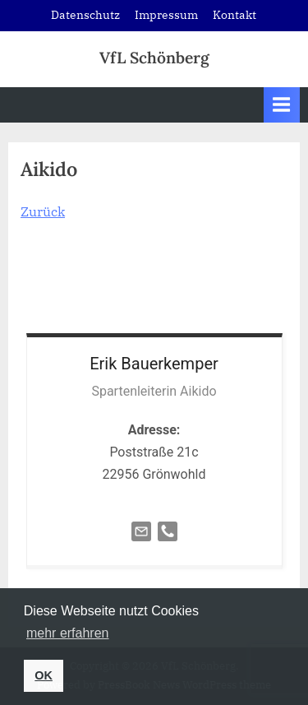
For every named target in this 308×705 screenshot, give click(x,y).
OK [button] (43, 675)
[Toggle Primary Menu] (282, 105)
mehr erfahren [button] (67, 633)
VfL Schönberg (154, 57)
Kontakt (234, 14)
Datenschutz (85, 14)
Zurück (43, 211)
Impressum (166, 14)
